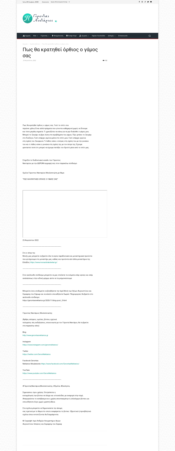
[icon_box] (60, 2)
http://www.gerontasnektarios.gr (35, 335)
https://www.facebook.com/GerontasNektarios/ (60, 364)
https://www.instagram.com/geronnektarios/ (40, 345)
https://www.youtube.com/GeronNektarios (39, 373)
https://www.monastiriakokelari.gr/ (43, 262)
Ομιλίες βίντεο (35, 44)
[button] (149, 36)
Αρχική (25, 44)
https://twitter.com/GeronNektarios (37, 354)
